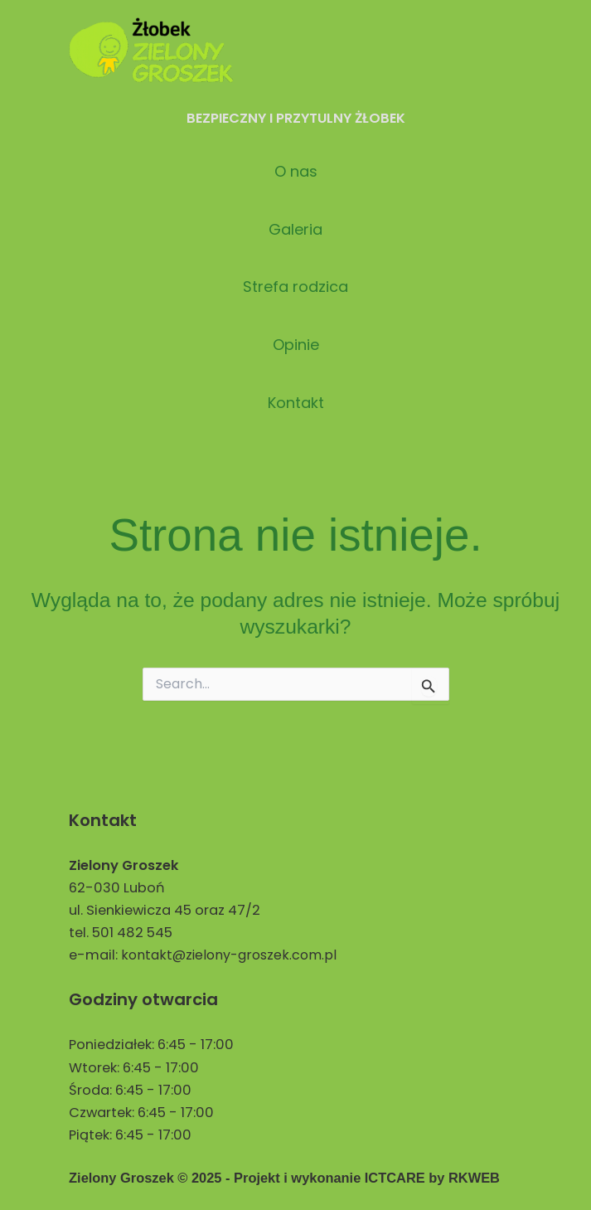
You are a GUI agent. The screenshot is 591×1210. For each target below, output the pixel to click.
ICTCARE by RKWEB (432, 1177)
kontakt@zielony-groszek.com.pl (231, 955)
